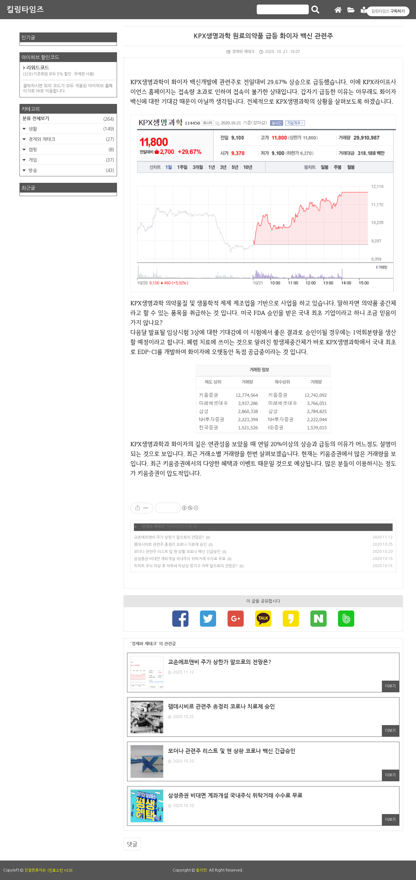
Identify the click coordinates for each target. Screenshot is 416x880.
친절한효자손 (35, 870)
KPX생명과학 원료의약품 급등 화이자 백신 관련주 (263, 36)
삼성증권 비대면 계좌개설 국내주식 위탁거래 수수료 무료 (180, 559)
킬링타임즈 (25, 10)
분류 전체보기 (68, 119)
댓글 (132, 844)
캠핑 (70, 150)
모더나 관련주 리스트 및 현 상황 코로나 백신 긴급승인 (177, 552)
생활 (70, 129)
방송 (70, 170)
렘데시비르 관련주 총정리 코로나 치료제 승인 (170, 545)
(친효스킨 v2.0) (59, 870)
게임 (70, 160)
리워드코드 (68, 71)
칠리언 (201, 870)
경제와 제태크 (240, 52)
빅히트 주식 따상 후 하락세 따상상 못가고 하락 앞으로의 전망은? (186, 566)
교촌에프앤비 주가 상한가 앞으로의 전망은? (169, 537)
